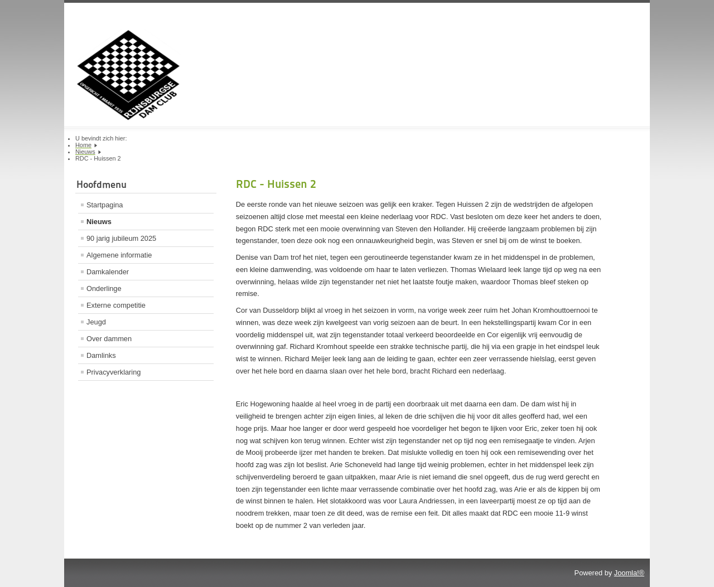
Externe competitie (116, 305)
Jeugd (96, 322)
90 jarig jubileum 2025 (121, 238)
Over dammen (109, 338)
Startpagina (104, 205)
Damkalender (107, 272)
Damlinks (101, 355)
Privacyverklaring (113, 372)
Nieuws (99, 221)
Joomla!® (629, 573)
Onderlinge (104, 288)
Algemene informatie (119, 255)
